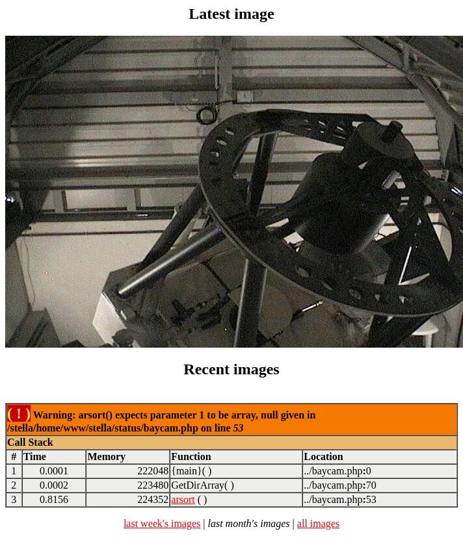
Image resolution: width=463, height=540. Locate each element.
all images (318, 523)
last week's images (162, 523)
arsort (182, 499)
